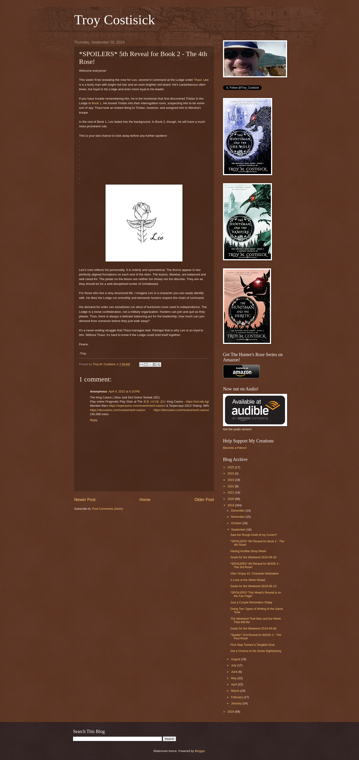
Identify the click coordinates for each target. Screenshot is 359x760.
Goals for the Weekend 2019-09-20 (253, 557)
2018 (231, 711)
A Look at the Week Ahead (247, 580)
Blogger (200, 751)
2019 (231, 505)
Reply (94, 420)
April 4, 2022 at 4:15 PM (123, 391)
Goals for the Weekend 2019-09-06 (253, 628)
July (234, 665)
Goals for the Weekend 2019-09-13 (253, 586)
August (236, 659)
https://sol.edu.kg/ (197, 401)
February (237, 697)
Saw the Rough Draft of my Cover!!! (253, 535)
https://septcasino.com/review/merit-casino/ (137, 405)
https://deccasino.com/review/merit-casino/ (118, 410)
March (235, 690)
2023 (231, 480)
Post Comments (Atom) (107, 508)
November (238, 516)
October (236, 523)
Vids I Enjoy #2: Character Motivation (254, 573)
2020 (231, 499)
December (238, 510)
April (234, 684)
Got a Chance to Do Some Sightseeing (255, 651)
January (236, 703)
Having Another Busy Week (248, 551)
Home (144, 499)
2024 (231, 473)
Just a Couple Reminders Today (251, 602)
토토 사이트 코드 (154, 401)
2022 (231, 486)
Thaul (198, 80)
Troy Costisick (114, 19)
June (234, 671)
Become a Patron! (235, 447)
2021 (231, 492)
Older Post (204, 499)
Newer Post (84, 499)
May (234, 678)
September (238, 529)
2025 (231, 467)
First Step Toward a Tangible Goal (252, 644)
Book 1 (96, 103)
